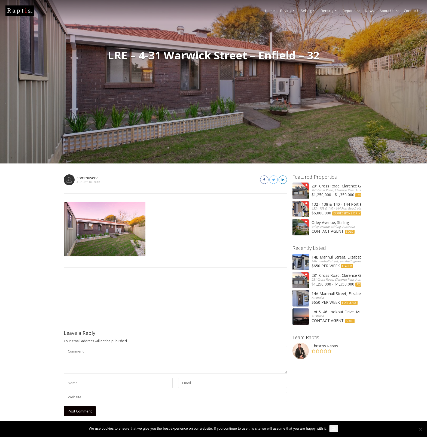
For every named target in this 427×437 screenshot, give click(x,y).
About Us (389, 10)
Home (270, 10)
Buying (287, 10)
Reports (351, 10)
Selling (308, 10)
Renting (329, 10)
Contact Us (413, 10)
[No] (420, 429)
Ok (333, 428)
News (369, 10)
